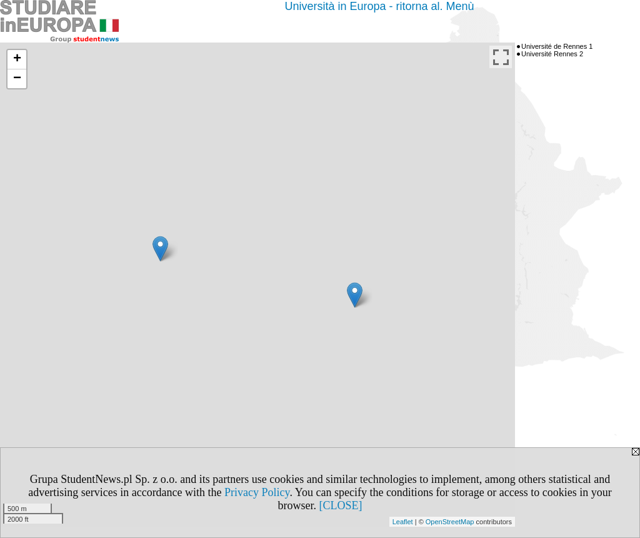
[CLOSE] (340, 505)
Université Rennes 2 (552, 54)
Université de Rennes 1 (556, 46)
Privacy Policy (256, 492)
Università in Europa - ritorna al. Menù (379, 6)
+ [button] (17, 59)
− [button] (17, 78)
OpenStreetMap (450, 521)
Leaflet (402, 521)
